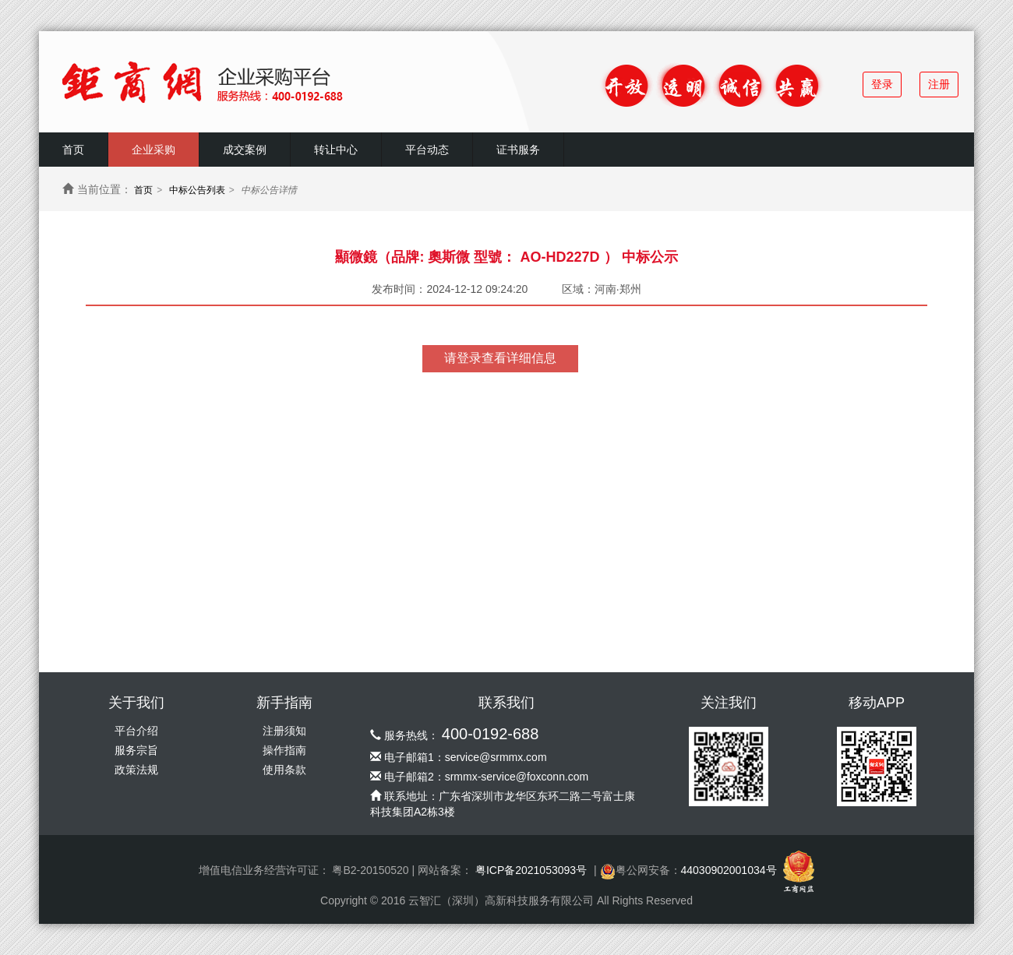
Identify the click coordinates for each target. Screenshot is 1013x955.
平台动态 (427, 149)
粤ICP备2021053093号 (531, 870)
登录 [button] (882, 84)
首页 (73, 149)
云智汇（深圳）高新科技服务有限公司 (501, 900)
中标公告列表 (197, 190)
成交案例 (244, 149)
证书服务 (518, 149)
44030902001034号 (729, 870)
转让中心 (336, 149)
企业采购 (153, 149)
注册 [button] (939, 84)
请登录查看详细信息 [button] (500, 358)
